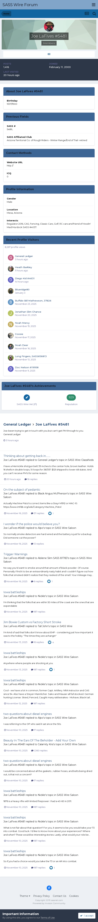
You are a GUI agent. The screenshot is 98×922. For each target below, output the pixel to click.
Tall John (43, 626)
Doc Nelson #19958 (27, 367)
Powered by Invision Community (49, 903)
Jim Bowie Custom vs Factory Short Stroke (32, 622)
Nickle (41, 596)
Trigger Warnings (15, 554)
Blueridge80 (22, 289)
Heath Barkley (23, 267)
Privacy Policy (41, 896)
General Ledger (24, 256)
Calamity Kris (45, 744)
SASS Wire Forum (20, 4)
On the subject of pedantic (21, 489)
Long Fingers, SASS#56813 (31, 356)
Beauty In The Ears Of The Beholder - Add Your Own (39, 740)
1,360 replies (39, 750)
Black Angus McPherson (52, 493)
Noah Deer (21, 345)
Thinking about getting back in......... (26, 456)
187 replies (38, 611)
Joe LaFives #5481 (52, 424)
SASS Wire (66, 626)
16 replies (31, 479)
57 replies (37, 513)
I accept (87, 915)
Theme (25, 896)
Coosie (19, 334)
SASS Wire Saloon (65, 527)
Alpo (40, 527)
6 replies (37, 581)
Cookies (74, 896)
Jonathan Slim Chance (28, 311)
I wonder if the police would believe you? (31, 524)
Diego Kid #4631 (25, 278)
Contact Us (59, 896)
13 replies (37, 543)
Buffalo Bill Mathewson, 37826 (33, 300)
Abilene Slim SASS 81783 (52, 558)
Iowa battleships (14, 592)
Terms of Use (48, 917)
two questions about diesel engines (27, 714)
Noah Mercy (22, 322)
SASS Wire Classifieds (81, 460)
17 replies (37, 730)
